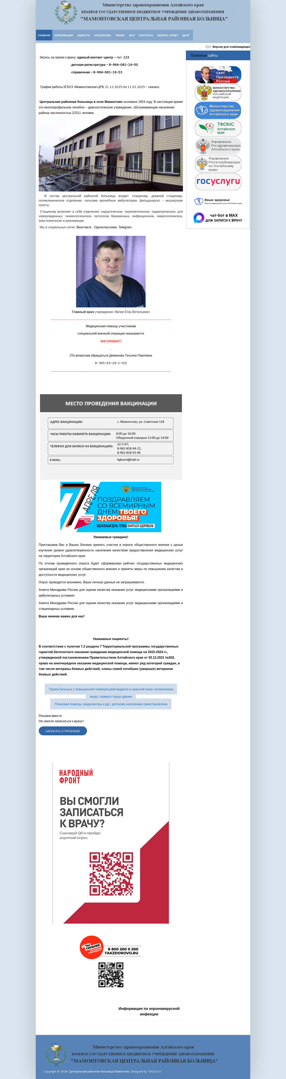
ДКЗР (186, 35)
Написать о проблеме (63, 731)
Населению (102, 35)
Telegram (125, 227)
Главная (44, 35)
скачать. (154, 86)
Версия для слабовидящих (227, 47)
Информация (63, 35)
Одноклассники (105, 227)
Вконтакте (83, 227)
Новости (83, 35)
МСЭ (132, 35)
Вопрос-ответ (167, 35)
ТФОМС (120, 35)
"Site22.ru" (155, 1071)
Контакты (146, 35)
